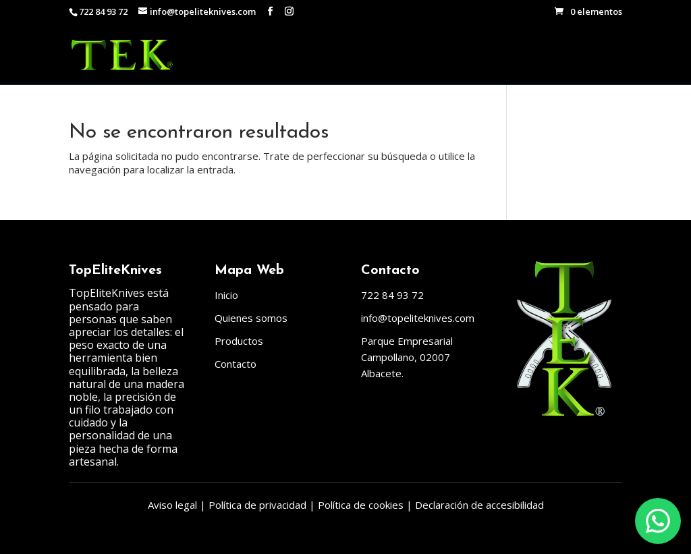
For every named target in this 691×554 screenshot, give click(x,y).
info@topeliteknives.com (417, 318)
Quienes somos (251, 318)
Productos (239, 341)
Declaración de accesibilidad (479, 504)
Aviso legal (172, 504)
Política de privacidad (257, 504)
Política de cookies (361, 504)
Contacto (235, 363)
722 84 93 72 (103, 11)
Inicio (226, 295)
